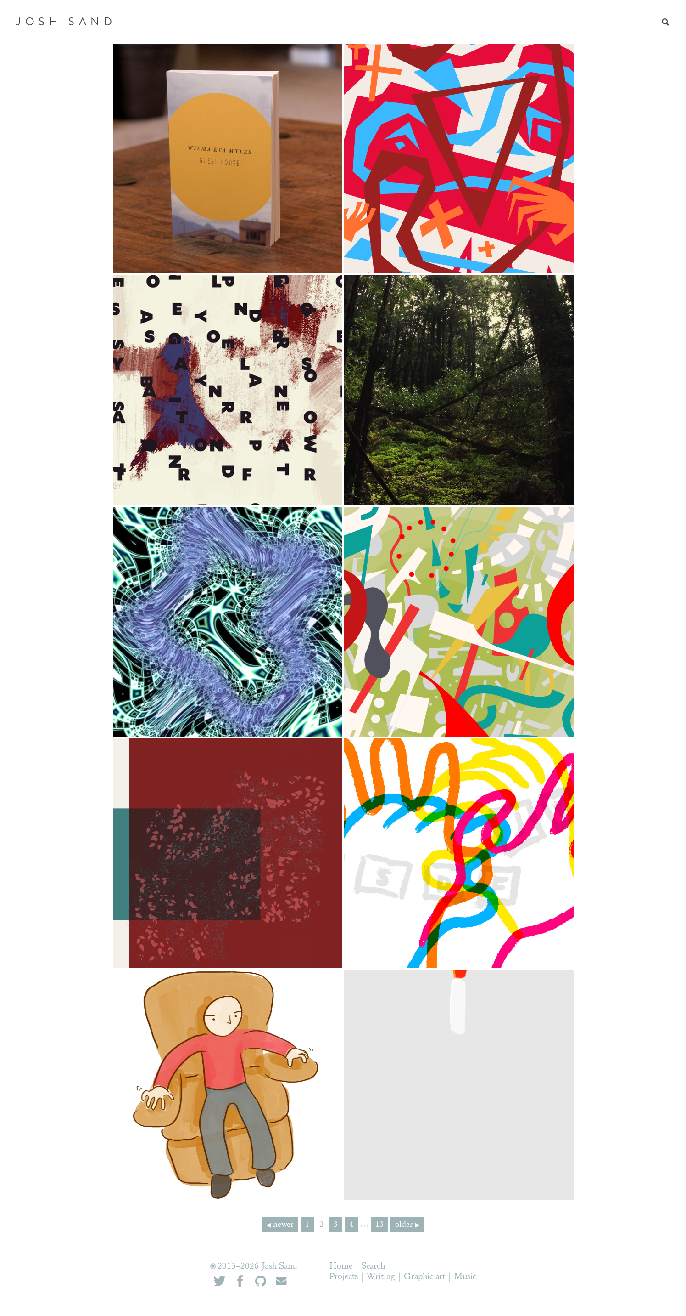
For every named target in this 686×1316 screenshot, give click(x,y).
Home (340, 1266)
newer (283, 1225)
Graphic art (424, 1277)
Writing (381, 1277)
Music (465, 1277)
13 (379, 1225)
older (404, 1225)
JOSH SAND (66, 21)
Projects (343, 1277)
